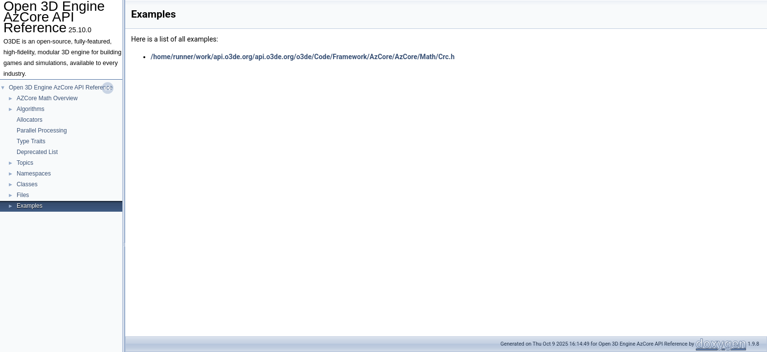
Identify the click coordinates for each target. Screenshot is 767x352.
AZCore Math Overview (47, 98)
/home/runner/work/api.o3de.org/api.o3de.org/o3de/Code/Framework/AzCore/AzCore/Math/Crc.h (302, 57)
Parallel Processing (42, 130)
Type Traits (31, 141)
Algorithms (31, 109)
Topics (25, 162)
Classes (27, 184)
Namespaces (34, 173)
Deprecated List (37, 152)
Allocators (30, 119)
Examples (30, 205)
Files (23, 195)
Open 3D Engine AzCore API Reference (61, 87)
